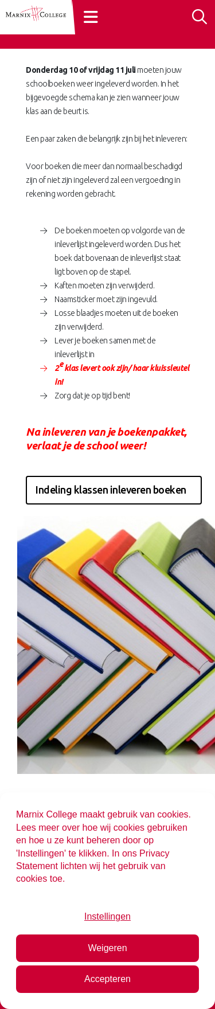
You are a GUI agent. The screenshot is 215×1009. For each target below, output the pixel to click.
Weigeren (107, 948)
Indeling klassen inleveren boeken (111, 489)
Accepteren (107, 979)
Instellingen (107, 916)
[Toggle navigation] (92, 16)
